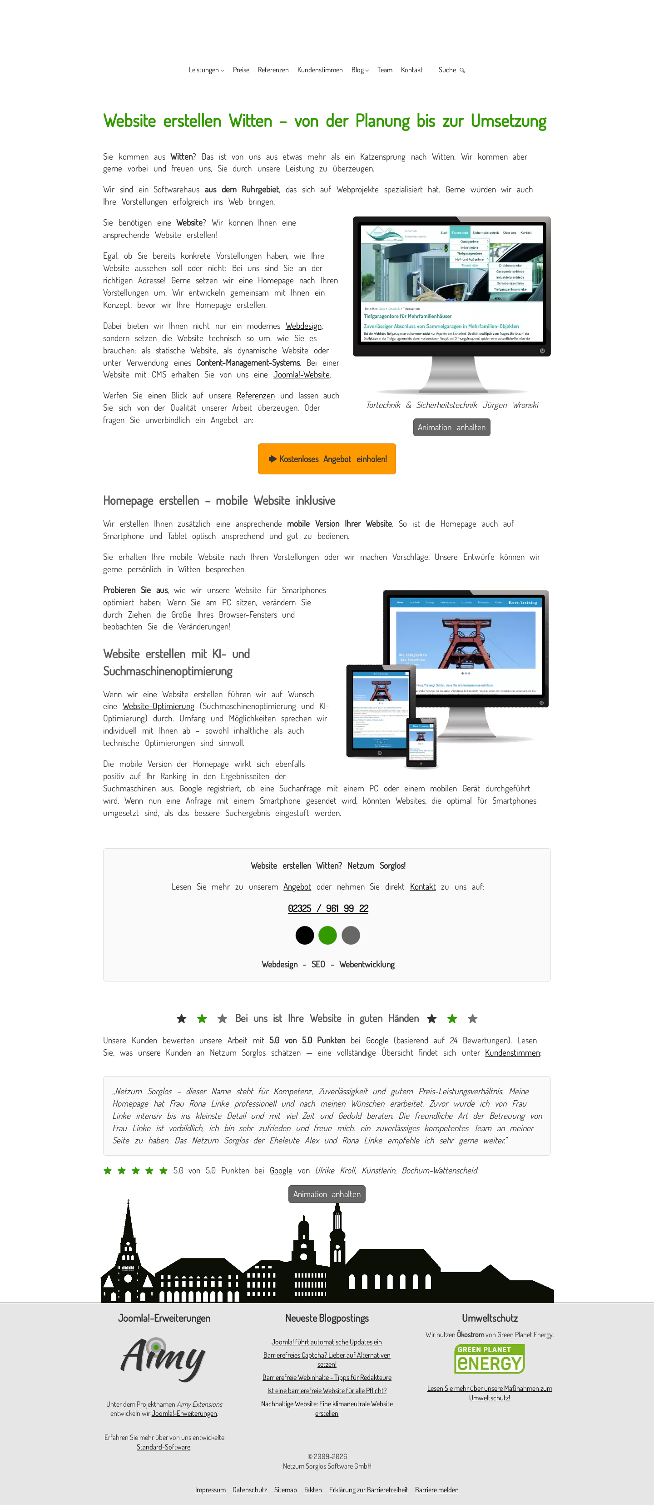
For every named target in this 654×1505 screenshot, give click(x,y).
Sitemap (285, 1489)
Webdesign (304, 325)
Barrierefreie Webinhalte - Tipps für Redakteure (327, 1377)
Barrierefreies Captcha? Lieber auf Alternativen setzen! (327, 1359)
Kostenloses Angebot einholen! (327, 458)
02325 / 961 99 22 (328, 908)
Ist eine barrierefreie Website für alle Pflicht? (327, 1390)
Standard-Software (163, 1446)
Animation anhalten (452, 427)
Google (377, 1040)
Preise (219, 70)
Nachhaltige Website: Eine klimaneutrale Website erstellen (327, 1408)
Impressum (210, 1489)
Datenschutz (250, 1489)
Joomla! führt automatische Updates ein (327, 1341)
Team (403, 70)
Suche (481, 70)
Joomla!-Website (301, 374)
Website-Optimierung (158, 705)
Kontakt (438, 70)
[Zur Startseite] (327, 28)
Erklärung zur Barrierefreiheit (368, 1489)
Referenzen (261, 70)
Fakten (313, 1489)
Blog (368, 70)
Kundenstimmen (320, 70)
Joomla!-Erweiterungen (184, 1413)
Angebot (297, 886)
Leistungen (172, 70)
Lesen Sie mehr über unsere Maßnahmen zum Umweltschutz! (489, 1393)
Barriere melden (437, 1489)
